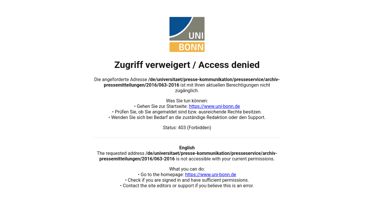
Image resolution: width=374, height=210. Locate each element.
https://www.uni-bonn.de (214, 106)
